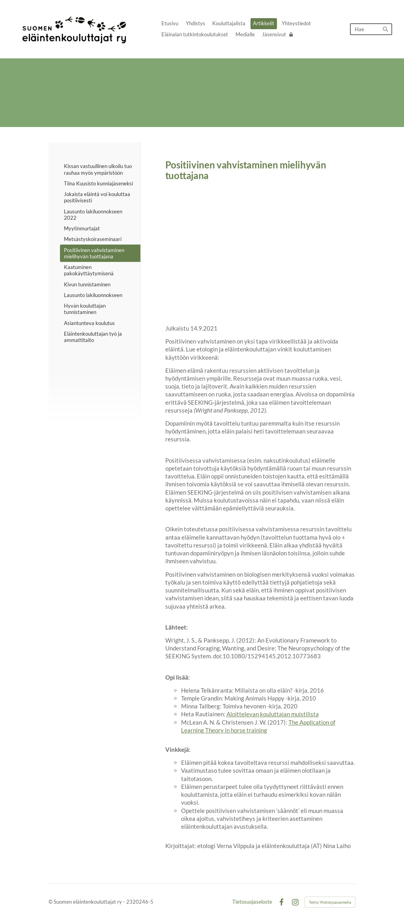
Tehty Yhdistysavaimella (330, 902)
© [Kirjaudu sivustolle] (51, 902)
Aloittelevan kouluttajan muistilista (272, 713)
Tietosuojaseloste (252, 901)
